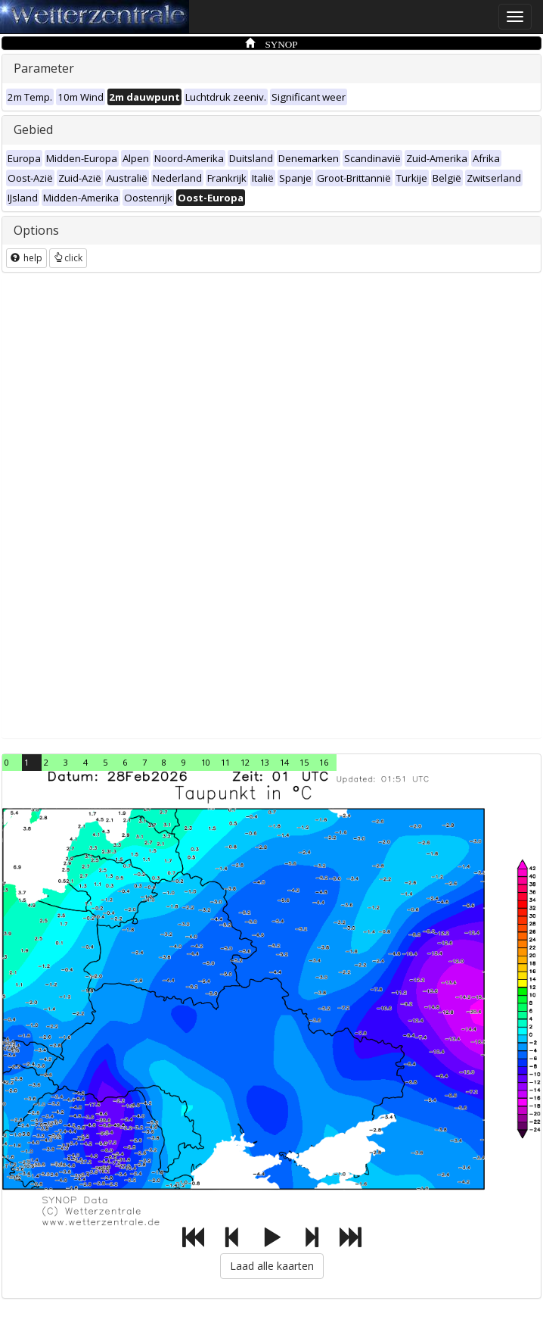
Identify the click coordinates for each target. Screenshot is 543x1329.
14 (284, 762)
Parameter (44, 68)
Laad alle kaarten (272, 1266)
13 (264, 762)
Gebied (33, 129)
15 (304, 762)
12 (245, 762)
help (26, 257)
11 (225, 762)
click (68, 257)
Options (36, 230)
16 (323, 762)
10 (205, 762)
